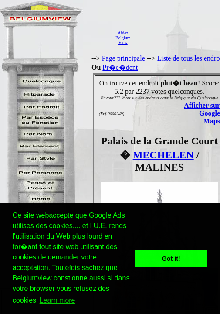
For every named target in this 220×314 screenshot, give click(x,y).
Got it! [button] (171, 258)
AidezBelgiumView (122, 38)
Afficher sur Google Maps (202, 113)
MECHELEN (163, 154)
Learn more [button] (57, 300)
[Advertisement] (177, 37)
